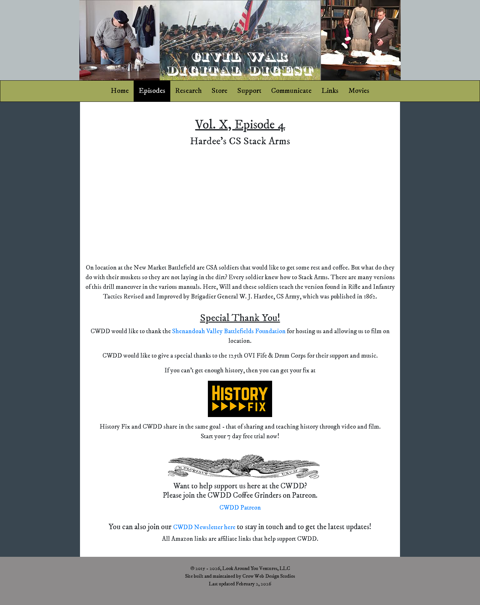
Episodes (151, 90)
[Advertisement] (40, 204)
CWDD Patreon (240, 508)
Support (249, 90)
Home (120, 90)
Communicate (291, 90)
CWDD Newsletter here (205, 527)
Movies (358, 90)
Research (188, 90)
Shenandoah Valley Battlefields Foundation (229, 331)
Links (330, 90)
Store (219, 90)
